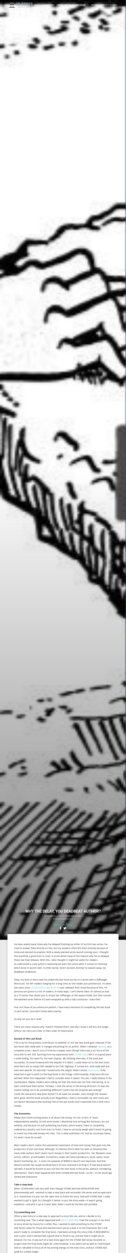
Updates (94, 5)
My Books (67, 916)
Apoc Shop (49, 5)
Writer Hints (76, 916)
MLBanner (58, 916)
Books (68, 5)
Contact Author (109, 5)
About (60, 5)
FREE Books (81, 5)
